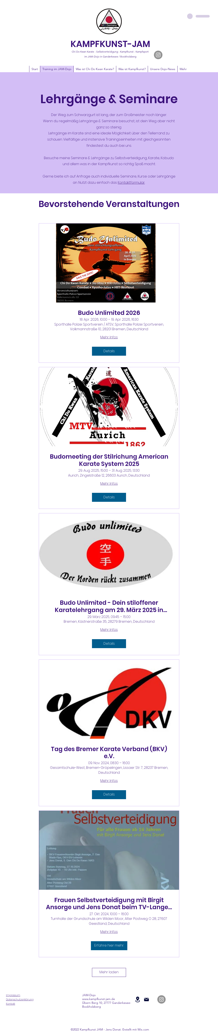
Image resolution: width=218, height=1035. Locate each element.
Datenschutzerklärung (20, 999)
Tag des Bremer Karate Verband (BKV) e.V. (109, 753)
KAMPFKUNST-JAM (110, 44)
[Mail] (146, 999)
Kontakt (10, 1004)
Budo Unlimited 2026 (109, 313)
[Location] (137, 999)
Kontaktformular (131, 182)
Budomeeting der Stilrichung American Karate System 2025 (109, 460)
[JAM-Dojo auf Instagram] (158, 55)
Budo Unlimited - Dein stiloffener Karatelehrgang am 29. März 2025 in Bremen (109, 606)
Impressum (13, 995)
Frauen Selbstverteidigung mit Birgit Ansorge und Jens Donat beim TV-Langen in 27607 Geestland (109, 904)
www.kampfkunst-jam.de (98, 999)
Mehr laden (109, 972)
